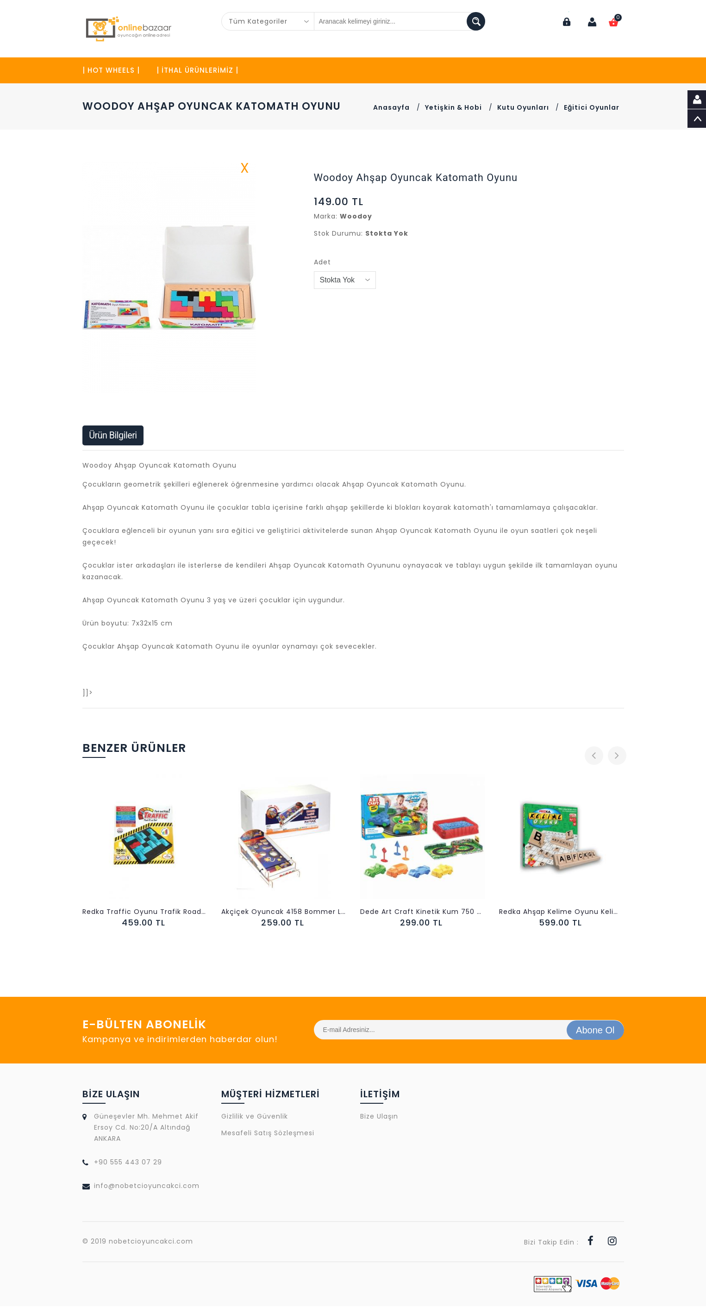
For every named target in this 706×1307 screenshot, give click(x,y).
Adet (322, 262)
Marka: (325, 216)
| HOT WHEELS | (111, 70)
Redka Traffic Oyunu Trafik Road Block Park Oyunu (144, 912)
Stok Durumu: (338, 233)
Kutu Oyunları (524, 108)
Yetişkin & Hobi (453, 108)
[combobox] (268, 21)
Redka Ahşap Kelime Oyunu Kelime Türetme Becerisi (561, 912)
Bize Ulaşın (379, 1117)
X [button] (245, 170)
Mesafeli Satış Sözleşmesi (267, 1133)
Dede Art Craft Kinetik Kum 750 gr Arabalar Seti (422, 912)
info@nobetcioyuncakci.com (147, 1186)
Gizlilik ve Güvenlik (254, 1117)
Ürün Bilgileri (113, 436)
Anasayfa (391, 108)
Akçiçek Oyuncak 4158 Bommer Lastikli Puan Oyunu (283, 912)
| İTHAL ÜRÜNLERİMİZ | (197, 70)
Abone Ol (595, 1031)
